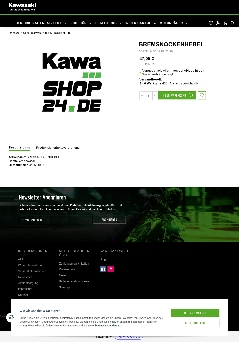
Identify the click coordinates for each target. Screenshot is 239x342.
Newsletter (25, 277)
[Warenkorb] (225, 23)
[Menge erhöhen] (154, 96)
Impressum (25, 288)
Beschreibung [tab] (19, 147)
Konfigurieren (192, 320)
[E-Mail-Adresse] (56, 220)
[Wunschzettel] (211, 23)
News (62, 275)
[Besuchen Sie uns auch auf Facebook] (103, 269)
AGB (21, 259)
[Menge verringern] (142, 96)
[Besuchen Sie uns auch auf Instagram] (110, 269)
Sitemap (64, 287)
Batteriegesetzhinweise (74, 281)
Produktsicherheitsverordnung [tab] (58, 147)
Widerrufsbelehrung (30, 265)
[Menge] (148, 96)
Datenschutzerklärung (85, 205)
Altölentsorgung (28, 282)
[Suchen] (232, 23)
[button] (218, 23)
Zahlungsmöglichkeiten (74, 263)
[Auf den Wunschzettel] (202, 95)
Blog (103, 259)
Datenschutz (67, 269)
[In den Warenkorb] (177, 95)
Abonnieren (109, 220)
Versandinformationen (32, 271)
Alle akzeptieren (192, 310)
